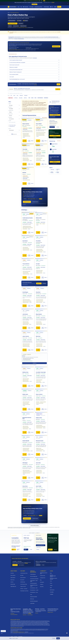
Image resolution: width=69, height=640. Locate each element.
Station (9, 120)
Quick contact (28, 141)
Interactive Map (13, 584)
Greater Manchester (40, 97)
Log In (59, 6)
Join (44, 0)
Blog (21, 6)
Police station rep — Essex (34, 592)
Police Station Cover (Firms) (24, 590)
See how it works (35, 201)
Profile (32, 140)
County (9, 103)
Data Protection (52, 589)
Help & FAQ (41, 586)
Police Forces (12, 579)
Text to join (55, 135)
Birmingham (25, 95)
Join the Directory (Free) (38, 6)
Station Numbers (13, 577)
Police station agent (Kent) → (14, 614)
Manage (53, 638)
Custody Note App (33, 574)
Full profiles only (11, 126)
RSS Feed (15, 636)
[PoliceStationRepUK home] (12, 7)
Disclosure (24, 204)
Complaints (51, 594)
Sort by (9, 128)
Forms (31, 594)
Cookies (51, 585)
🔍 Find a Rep (31, 6)
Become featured (45, 117)
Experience (10, 117)
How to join (55, 549)
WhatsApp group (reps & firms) (43, 573)
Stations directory (51, 172)
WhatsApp (37, 549)
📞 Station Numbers (46, 6)
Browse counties (57, 172)
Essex (17, 95)
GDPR (51, 587)
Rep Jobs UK (22, 579)
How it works (16, 38)
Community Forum (42, 577)
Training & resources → (51, 612)
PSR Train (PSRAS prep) (33, 576)
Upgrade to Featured (56, 46)
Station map (52, 169)
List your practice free (13, 23)
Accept (58, 638)
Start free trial (13, 549)
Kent (11, 95)
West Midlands (46, 97)
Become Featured (22, 577)
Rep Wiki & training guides (34, 601)
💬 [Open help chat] (66, 633)
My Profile (21, 575)
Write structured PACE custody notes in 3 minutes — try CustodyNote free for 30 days (28, 2)
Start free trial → (34, 4)
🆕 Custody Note (25, 6)
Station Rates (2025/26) (33, 596)
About (51, 573)
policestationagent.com (52, 125)
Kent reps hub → (13, 613)
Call (24, 140)
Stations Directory (30, 27)
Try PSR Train (58, 89)
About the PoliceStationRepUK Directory (53, 576)
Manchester (21, 95)
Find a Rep (12, 573)
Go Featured (21, 23)
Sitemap (12, 636)
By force (25, 97)
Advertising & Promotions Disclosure (53, 579)
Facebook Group (42, 575)
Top (1, 633)
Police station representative (34, 578)
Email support (42, 582)
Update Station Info (13, 586)
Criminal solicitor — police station (33, 581)
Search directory (13, 575)
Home (18, 6)
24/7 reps (15, 97)
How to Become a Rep (23, 584)
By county (20, 97)
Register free (39, 283)
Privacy (51, 583)
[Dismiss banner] (67, 3)
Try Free (58, 84)
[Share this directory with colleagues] (34, 9)
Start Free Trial (27, 201)
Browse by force (57, 169)
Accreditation (10, 110)
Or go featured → (55, 163)
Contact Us (41, 584)
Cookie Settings (20, 636)
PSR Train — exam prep (23, 588)
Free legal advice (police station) (33, 585)
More (55, 6)
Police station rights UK (33, 583)
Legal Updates (32, 603)
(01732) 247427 (38, 547)
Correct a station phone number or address (21, 27)
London (14, 95)
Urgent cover (11, 97)
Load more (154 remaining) (34, 525)
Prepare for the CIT (23, 586)
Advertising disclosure (21, 38)
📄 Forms (51, 6)
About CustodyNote (52, 116)
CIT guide (31, 549)
